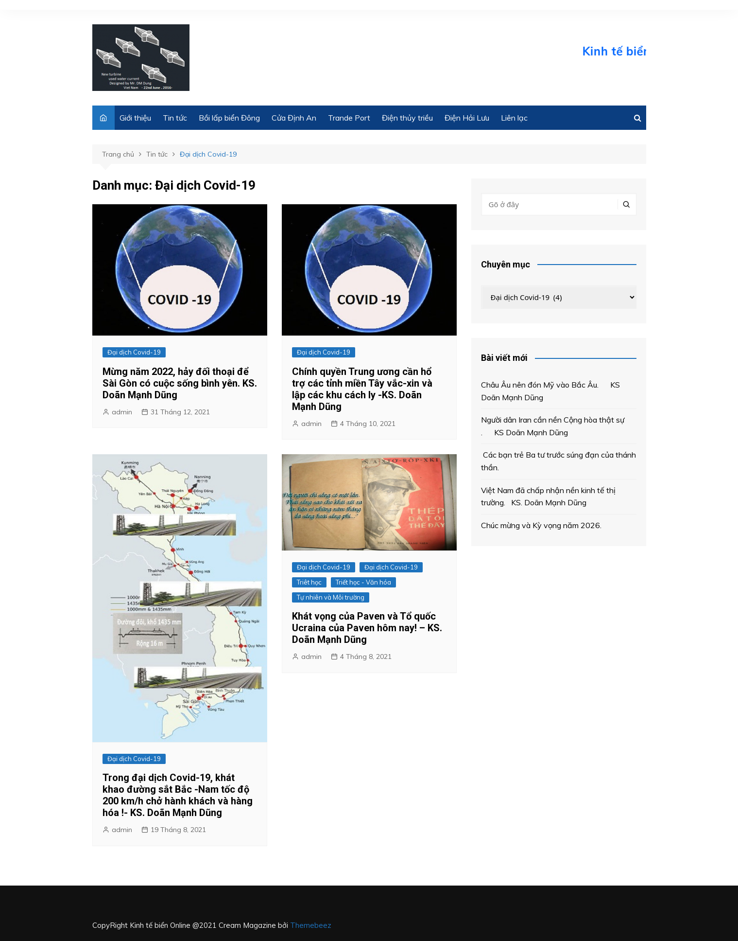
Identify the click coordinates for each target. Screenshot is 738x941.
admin (122, 412)
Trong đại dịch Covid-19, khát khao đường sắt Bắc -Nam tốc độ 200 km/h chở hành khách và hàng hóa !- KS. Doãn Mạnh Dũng (178, 795)
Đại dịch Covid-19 (134, 352)
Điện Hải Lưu (467, 118)
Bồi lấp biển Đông (229, 118)
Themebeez (310, 925)
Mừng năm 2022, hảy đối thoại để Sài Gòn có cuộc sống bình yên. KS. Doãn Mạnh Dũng (180, 383)
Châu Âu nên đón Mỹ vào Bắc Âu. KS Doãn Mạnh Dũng (550, 391)
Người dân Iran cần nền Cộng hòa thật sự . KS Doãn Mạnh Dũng (552, 426)
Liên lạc (514, 118)
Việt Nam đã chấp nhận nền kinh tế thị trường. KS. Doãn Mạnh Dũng (548, 496)
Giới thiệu (135, 118)
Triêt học (309, 582)
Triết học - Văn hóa (363, 582)
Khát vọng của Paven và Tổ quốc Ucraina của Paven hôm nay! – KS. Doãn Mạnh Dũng (367, 627)
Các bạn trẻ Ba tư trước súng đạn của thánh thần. (558, 461)
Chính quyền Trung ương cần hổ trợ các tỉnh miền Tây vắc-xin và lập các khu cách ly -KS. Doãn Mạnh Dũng (362, 389)
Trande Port (349, 118)
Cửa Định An (294, 118)
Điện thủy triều (407, 118)
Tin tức (175, 118)
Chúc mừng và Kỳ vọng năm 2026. (541, 525)
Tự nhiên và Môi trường (330, 597)
